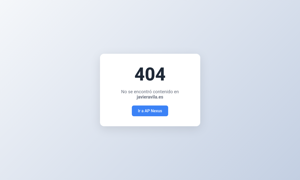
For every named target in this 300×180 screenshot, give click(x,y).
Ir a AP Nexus (150, 110)
